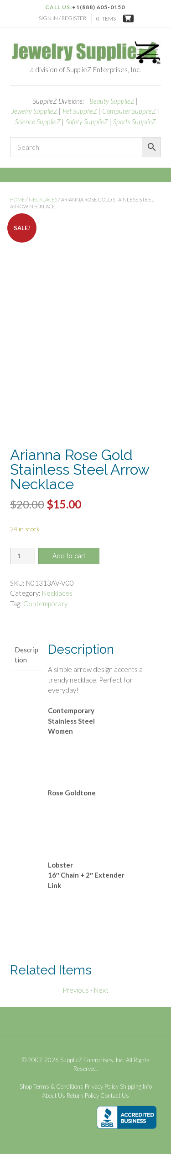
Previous (75, 990)
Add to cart (68, 556)
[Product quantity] (22, 556)
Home (17, 199)
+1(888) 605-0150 (98, 7)
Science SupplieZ (38, 121)
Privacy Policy (102, 1087)
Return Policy (83, 1096)
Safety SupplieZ (87, 121)
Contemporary (45, 603)
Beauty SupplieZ (112, 101)
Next (101, 990)
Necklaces (43, 199)
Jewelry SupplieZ (34, 111)
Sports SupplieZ (134, 121)
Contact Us (114, 1096)
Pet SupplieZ (79, 111)
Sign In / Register (62, 18)
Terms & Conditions (58, 1087)
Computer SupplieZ (129, 111)
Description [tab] (26, 655)
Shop (26, 1087)
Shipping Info (136, 1087)
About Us (53, 1096)
